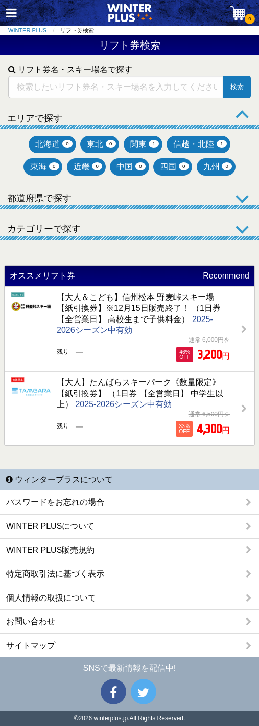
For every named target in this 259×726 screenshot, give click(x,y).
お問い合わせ (30, 621)
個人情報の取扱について (51, 597)
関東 (144, 144)
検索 (237, 87)
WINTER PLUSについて (50, 526)
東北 (101, 144)
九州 (217, 166)
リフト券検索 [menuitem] (77, 30)
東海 (44, 166)
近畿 (88, 166)
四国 (174, 166)
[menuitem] (34, 30)
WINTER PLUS (27, 30)
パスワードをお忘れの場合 (55, 502)
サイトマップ (30, 645)
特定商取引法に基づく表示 (55, 573)
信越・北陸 (200, 144)
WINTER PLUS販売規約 (50, 550)
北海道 (54, 144)
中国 (131, 166)
